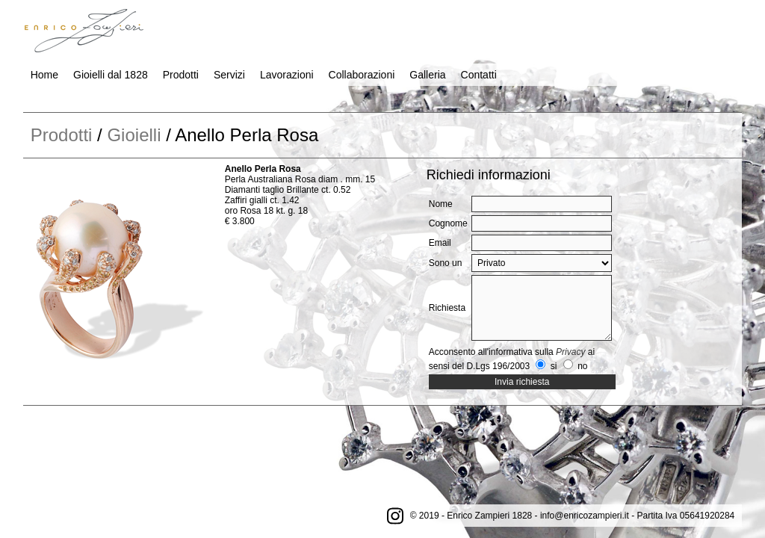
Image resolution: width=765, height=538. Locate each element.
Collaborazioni (362, 75)
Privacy (570, 352)
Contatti (479, 75)
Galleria (427, 75)
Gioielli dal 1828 (110, 75)
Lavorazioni (287, 75)
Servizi (229, 75)
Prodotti (181, 75)
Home (44, 75)
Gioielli (134, 135)
